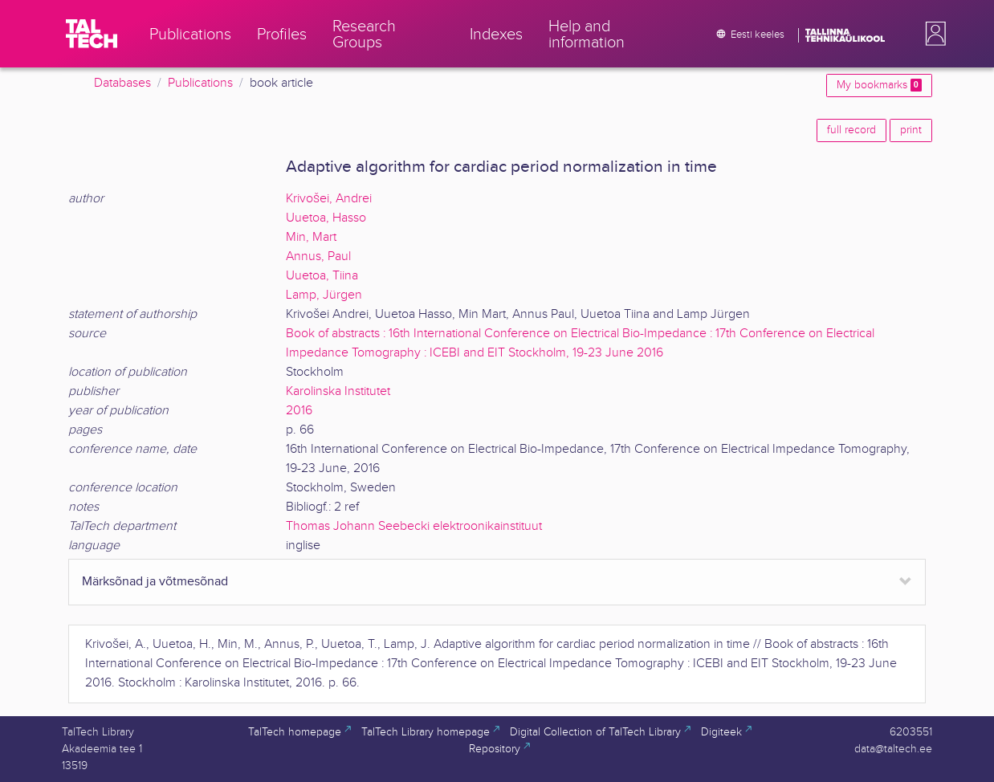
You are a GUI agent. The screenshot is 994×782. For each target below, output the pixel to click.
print (911, 130)
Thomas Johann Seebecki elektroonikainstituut (414, 526)
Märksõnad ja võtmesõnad (155, 581)
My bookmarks (879, 85)
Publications (200, 83)
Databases (122, 83)
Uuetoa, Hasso (326, 218)
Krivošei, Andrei (329, 198)
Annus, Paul (318, 256)
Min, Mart (311, 237)
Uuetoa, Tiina (322, 275)
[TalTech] (91, 33)
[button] (932, 33)
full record (851, 130)
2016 (299, 410)
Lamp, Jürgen (324, 295)
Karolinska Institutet (338, 391)
